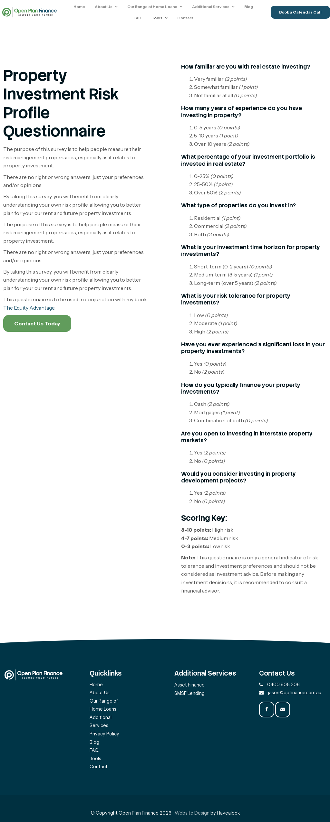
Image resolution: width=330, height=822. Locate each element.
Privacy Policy (104, 734)
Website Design (192, 813)
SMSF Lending (189, 693)
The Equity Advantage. (29, 307)
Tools (157, 19)
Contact (186, 19)
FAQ (138, 19)
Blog (250, 7)
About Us (105, 7)
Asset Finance (189, 685)
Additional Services (212, 7)
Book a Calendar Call (300, 13)
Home (80, 7)
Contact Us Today (37, 323)
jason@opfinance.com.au (294, 693)
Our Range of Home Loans (154, 7)
